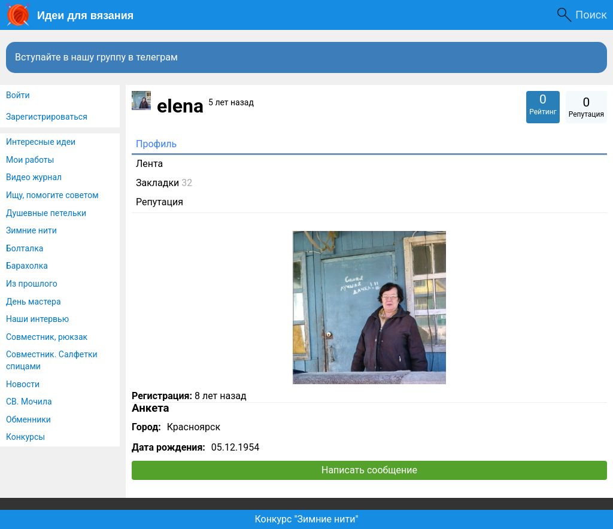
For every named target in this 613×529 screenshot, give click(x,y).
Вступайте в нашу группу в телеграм (96, 57)
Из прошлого (31, 283)
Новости (23, 384)
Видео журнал (34, 177)
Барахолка (27, 265)
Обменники (28, 419)
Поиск (591, 14)
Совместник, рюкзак (46, 337)
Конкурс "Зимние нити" (306, 519)
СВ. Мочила (29, 401)
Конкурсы (25, 437)
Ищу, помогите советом (52, 195)
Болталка (24, 248)
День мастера (33, 301)
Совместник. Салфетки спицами (52, 360)
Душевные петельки (46, 213)
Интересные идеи (40, 142)
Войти (18, 95)
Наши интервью (37, 319)
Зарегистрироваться (46, 116)
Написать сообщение (369, 470)
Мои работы (30, 160)
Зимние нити (31, 230)
